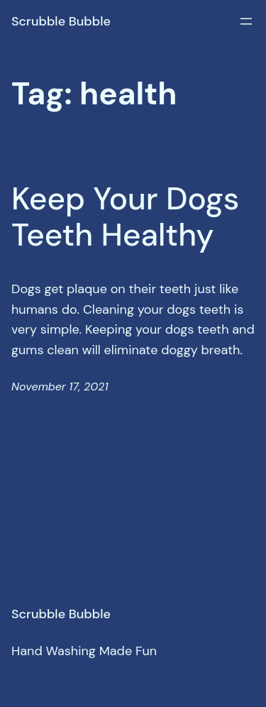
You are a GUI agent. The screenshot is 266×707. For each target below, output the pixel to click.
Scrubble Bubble (61, 21)
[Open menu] (246, 21)
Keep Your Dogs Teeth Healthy (125, 217)
